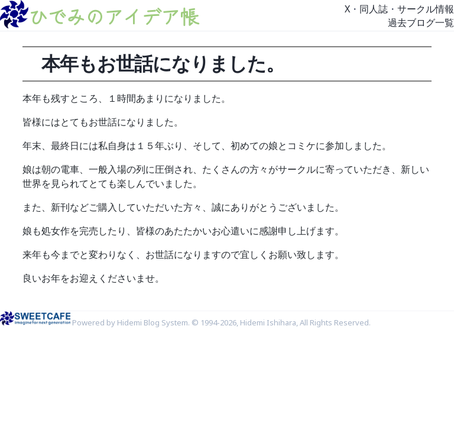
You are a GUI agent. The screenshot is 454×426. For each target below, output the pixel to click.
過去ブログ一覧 (421, 22)
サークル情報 (425, 8)
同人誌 (373, 8)
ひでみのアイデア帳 (113, 16)
